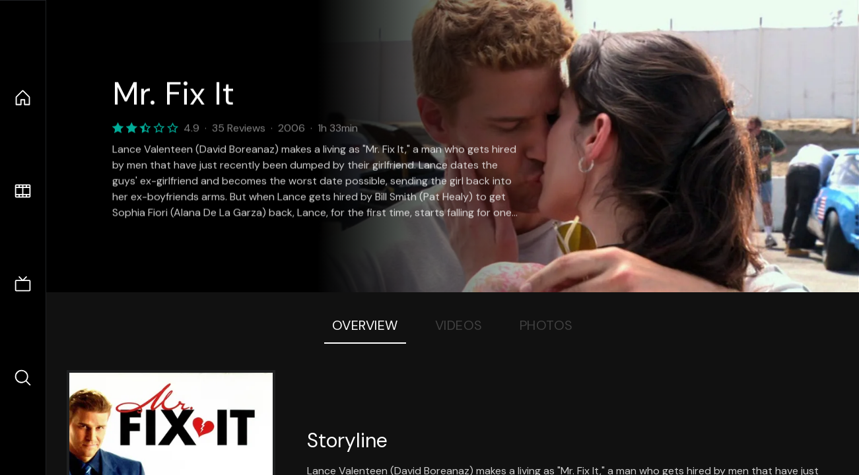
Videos (459, 325)
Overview (365, 325)
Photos (546, 325)
